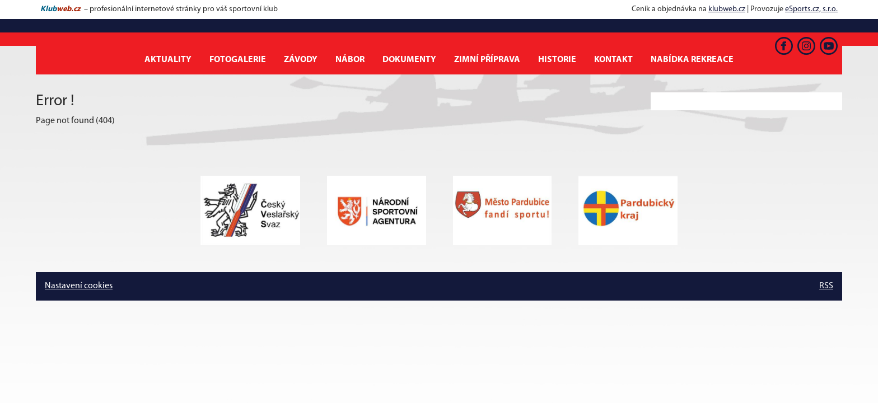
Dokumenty (409, 59)
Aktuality (168, 59)
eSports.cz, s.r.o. (811, 9)
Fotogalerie (237, 59)
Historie (557, 59)
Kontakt (613, 59)
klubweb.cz (726, 9)
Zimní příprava (487, 59)
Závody (300, 59)
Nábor (350, 59)
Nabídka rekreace (692, 59)
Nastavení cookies (79, 286)
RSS (826, 286)
